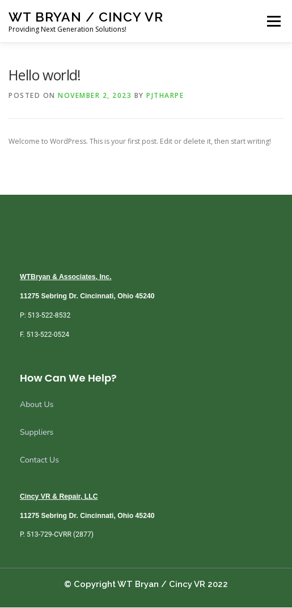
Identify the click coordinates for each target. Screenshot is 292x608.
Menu (273, 21)
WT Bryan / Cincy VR (86, 16)
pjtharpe (165, 95)
